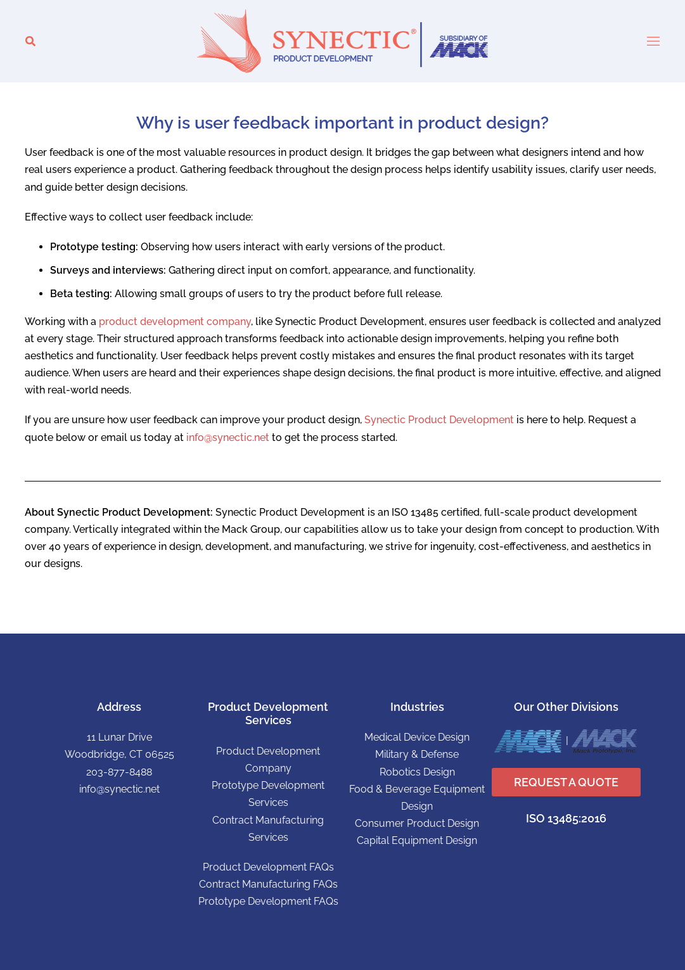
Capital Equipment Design (417, 840)
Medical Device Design (417, 737)
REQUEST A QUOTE (566, 782)
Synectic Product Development (439, 420)
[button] (30, 41)
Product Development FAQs (268, 867)
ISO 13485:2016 (566, 818)
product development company (175, 322)
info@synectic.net (227, 437)
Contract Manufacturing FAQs (268, 884)
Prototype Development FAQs (268, 901)
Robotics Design (417, 772)
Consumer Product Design (417, 823)
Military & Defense (417, 754)
